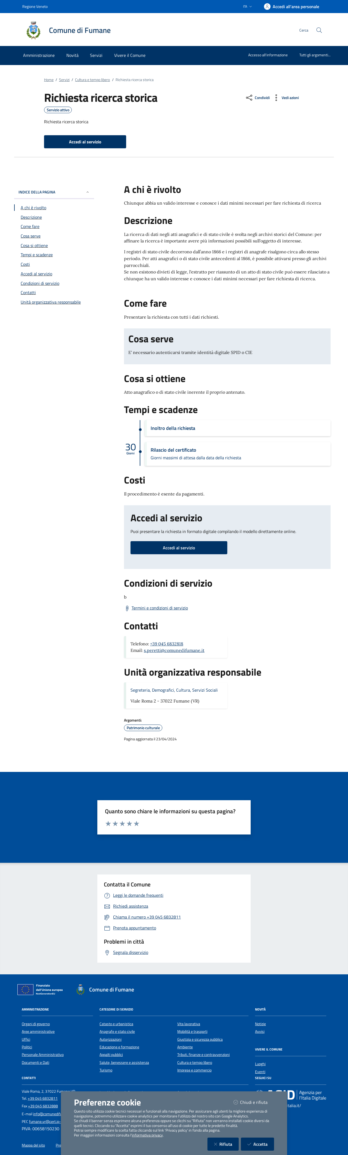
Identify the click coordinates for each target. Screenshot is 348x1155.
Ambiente (185, 1047)
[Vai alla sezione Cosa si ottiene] (54, 245)
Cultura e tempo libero (92, 80)
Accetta (260, 1144)
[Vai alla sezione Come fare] (54, 226)
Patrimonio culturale (143, 728)
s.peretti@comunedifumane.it (174, 650)
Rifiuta (226, 1144)
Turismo (106, 1070)
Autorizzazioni (111, 1039)
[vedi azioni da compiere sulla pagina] (285, 97)
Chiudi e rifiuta (254, 1102)
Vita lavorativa (188, 1024)
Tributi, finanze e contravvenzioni (203, 1055)
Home (49, 80)
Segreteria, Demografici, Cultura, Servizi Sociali (174, 690)
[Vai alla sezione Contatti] (54, 292)
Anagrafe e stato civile (117, 1031)
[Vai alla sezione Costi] (54, 264)
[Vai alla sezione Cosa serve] (54, 236)
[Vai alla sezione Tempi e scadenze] (54, 254)
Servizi (64, 80)
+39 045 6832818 (166, 643)
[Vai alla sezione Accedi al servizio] (54, 273)
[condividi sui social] (257, 97)
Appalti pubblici (111, 1055)
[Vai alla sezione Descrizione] (54, 217)
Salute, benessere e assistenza (124, 1062)
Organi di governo (36, 1024)
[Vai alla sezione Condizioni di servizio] (54, 283)
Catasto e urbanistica (116, 1024)
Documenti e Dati (35, 1062)
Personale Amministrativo (43, 1055)
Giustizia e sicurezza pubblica (200, 1039)
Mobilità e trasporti (192, 1031)
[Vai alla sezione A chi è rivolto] (54, 207)
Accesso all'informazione (268, 55)
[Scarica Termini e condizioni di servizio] (156, 608)
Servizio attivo (58, 110)
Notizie (260, 1024)
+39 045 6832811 (43, 1098)
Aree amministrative (38, 1031)
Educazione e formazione (119, 1047)
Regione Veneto (35, 6)
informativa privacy (147, 1135)
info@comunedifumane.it (53, 1114)
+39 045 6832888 (43, 1106)
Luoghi (260, 1064)
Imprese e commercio (194, 1070)
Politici (27, 1047)
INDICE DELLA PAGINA (54, 192)
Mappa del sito (33, 1145)
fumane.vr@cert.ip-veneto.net (53, 1122)
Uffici (26, 1039)
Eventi (260, 1072)
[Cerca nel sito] (319, 30)
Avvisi (260, 1031)
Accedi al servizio (179, 547)
